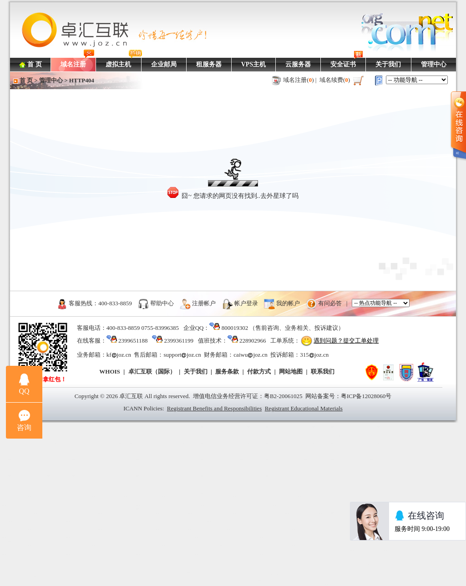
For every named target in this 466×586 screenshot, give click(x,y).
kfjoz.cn (118, 354)
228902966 (252, 340)
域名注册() (298, 79)
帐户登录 (246, 302)
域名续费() (335, 79)
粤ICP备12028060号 (366, 396)
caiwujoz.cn (250, 354)
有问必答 (330, 302)
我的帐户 (288, 302)
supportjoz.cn (182, 354)
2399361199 (178, 340)
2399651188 (133, 340)
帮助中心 (162, 302)
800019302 (235, 327)
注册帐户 (204, 302)
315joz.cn (314, 354)
